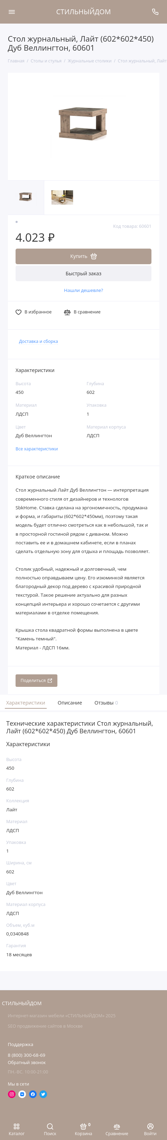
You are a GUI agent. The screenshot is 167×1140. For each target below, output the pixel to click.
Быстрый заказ (84, 273)
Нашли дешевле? (83, 290)
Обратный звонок (27, 1062)
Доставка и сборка (38, 341)
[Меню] (12, 12)
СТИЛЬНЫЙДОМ (83, 11)
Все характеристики (37, 449)
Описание (70, 702)
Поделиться (37, 680)
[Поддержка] (155, 12)
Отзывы (105, 702)
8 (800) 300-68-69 (27, 1055)
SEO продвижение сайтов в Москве (45, 1026)
